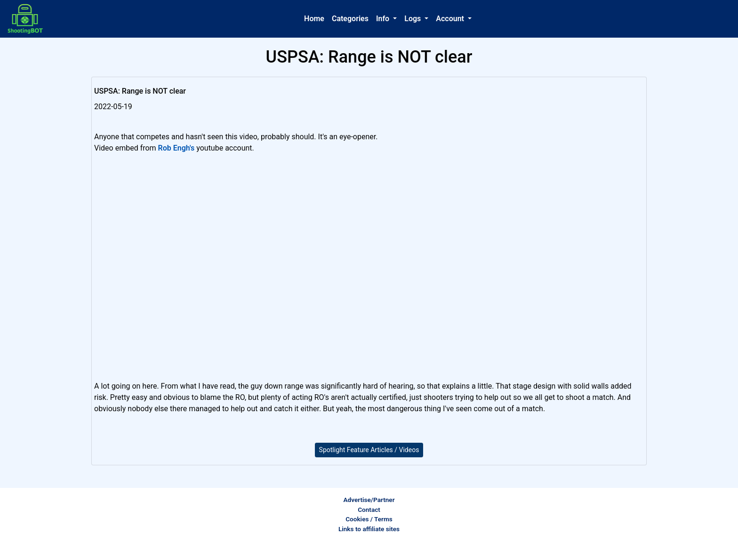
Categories (350, 18)
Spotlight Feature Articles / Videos (369, 450)
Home (314, 18)
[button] (386, 18)
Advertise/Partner (368, 499)
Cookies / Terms (369, 519)
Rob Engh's (176, 147)
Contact (369, 509)
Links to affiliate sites (369, 529)
